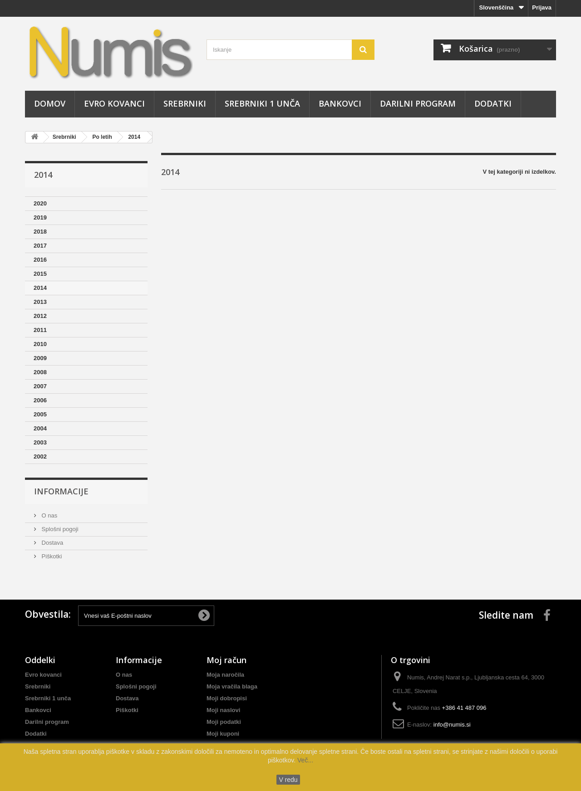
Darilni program (418, 103)
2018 (40, 231)
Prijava (541, 7)
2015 (40, 273)
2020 (40, 203)
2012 (40, 315)
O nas (48, 515)
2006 (40, 400)
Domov (49, 103)
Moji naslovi (223, 710)
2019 (40, 217)
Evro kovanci (114, 103)
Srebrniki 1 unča (262, 103)
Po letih (102, 137)
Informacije (61, 491)
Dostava (51, 542)
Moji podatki (224, 721)
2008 (40, 372)
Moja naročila (225, 674)
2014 (134, 137)
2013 (40, 301)
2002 (40, 456)
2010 (40, 344)
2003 (40, 442)
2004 (40, 428)
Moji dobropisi (227, 698)
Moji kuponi (223, 733)
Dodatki (493, 103)
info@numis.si (452, 724)
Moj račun (226, 659)
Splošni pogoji (59, 529)
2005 (40, 414)
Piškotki (51, 556)
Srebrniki (184, 103)
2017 (40, 245)
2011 (40, 330)
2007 (40, 386)
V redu (288, 779)
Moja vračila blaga (232, 686)
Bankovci (340, 103)
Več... (304, 760)
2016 (40, 259)
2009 (40, 358)
